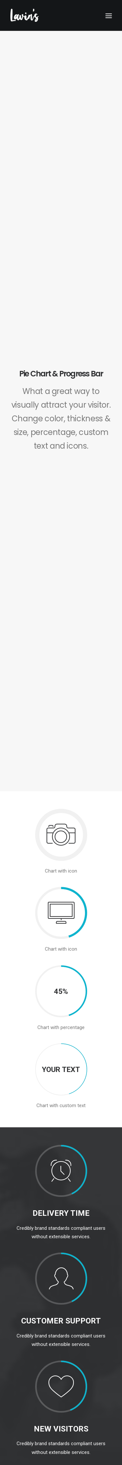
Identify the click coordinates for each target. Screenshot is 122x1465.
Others (19, 1274)
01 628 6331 (23, 1391)
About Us (20, 1289)
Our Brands (22, 1243)
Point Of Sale (24, 1281)
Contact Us (21, 1297)
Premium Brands (29, 1251)
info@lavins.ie (24, 1383)
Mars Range (24, 1266)
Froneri (19, 1258)
